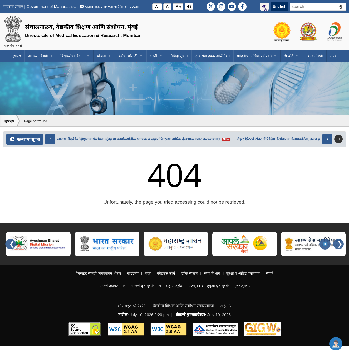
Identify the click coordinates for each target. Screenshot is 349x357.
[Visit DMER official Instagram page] (221, 6)
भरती (156, 56)
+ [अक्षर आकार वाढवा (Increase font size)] (179, 6)
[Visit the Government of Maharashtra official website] (282, 31)
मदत (148, 273)
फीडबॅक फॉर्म (166, 273)
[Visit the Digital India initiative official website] (334, 31)
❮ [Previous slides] (11, 243)
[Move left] (50, 139)
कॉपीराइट (124, 306)
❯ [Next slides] (339, 243)
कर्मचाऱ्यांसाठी (130, 56)
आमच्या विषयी (40, 56)
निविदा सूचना (179, 56)
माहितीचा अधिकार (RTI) (257, 56)
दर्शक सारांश (189, 273)
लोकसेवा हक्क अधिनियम (212, 56)
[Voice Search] (341, 7)
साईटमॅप (133, 273)
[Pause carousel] (325, 244)
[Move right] (327, 139)
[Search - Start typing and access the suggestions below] (318, 7)
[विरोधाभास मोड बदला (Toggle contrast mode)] (189, 6)
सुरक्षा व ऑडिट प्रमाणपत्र (243, 273)
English (279, 6)
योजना (104, 56)
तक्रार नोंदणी (314, 56)
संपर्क (333, 56)
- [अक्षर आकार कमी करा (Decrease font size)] (158, 6)
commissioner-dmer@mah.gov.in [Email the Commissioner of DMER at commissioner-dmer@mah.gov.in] (109, 6)
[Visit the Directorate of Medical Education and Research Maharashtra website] (308, 31)
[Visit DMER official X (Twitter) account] (211, 6)
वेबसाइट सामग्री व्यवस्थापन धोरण (98, 273)
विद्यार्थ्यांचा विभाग (75, 56)
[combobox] (264, 6)
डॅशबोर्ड (291, 56)
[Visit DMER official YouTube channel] (232, 6)
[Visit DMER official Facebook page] (242, 6)
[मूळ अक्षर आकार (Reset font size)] (167, 6)
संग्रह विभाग (212, 273)
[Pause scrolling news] (338, 139)
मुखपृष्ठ (16, 56)
